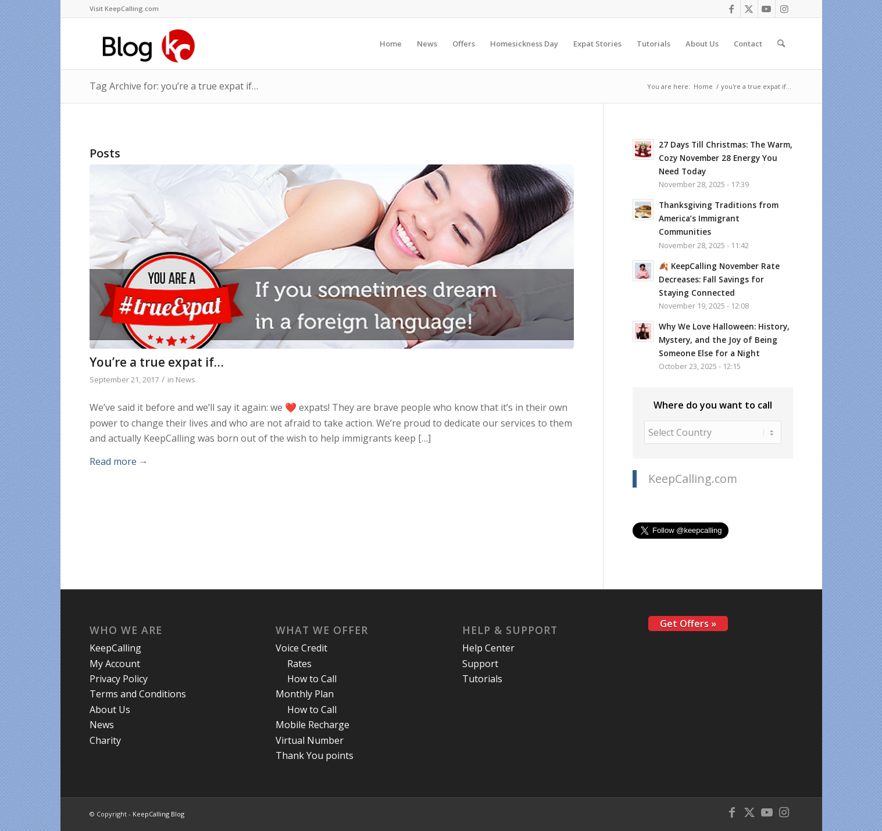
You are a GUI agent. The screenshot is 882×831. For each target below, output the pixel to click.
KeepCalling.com (692, 478)
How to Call (312, 678)
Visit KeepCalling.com (124, 8)
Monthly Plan (305, 693)
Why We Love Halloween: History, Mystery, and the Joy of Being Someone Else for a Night (724, 340)
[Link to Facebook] (731, 8)
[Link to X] (749, 8)
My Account (115, 663)
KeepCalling (115, 648)
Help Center (488, 648)
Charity (105, 740)
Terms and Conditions (138, 693)
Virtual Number (310, 740)
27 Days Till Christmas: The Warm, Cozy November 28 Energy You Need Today (725, 158)
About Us (110, 709)
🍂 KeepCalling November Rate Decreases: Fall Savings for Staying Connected (719, 279)
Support (480, 663)
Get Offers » (688, 623)
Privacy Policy (119, 678)
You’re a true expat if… (157, 362)
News (185, 379)
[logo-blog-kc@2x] (152, 43)
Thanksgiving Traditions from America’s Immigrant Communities (719, 218)
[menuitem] (124, 9)
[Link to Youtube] (766, 8)
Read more (119, 461)
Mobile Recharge (312, 724)
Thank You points (314, 755)
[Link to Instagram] (784, 8)
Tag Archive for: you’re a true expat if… (174, 86)
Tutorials (482, 678)
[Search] (781, 43)
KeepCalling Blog (158, 813)
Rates (299, 663)
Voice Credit (301, 648)
